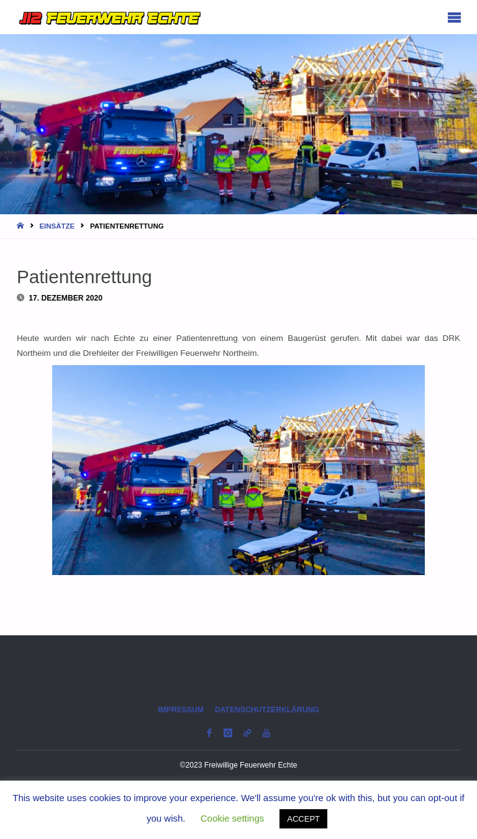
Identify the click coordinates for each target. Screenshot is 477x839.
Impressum (181, 709)
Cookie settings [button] (233, 818)
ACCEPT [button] (303, 818)
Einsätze (57, 226)
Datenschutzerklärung (267, 709)
